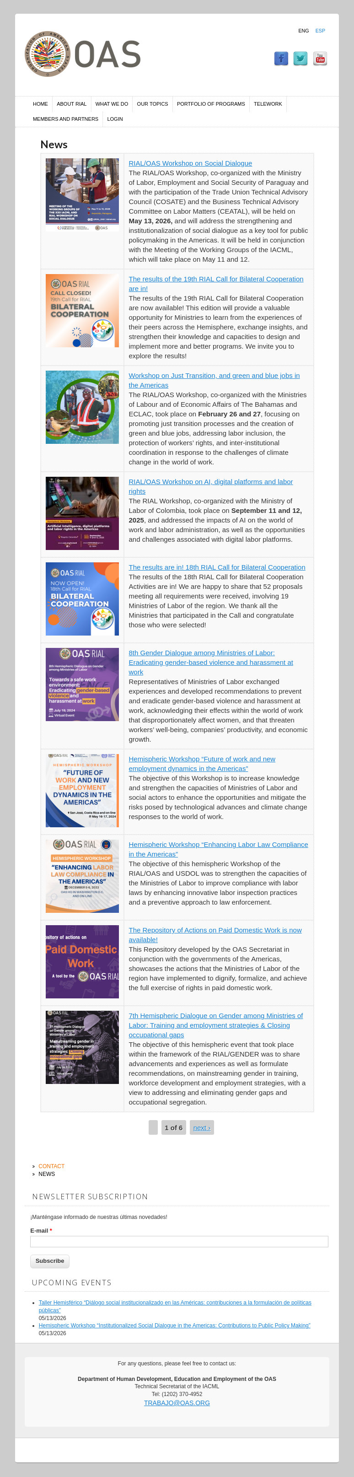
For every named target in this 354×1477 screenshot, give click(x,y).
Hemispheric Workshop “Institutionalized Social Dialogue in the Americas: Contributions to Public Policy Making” (175, 1325)
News (46, 1174)
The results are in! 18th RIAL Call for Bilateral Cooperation (217, 567)
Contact (51, 1166)
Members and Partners (65, 119)
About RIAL (71, 104)
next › (202, 1128)
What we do (112, 104)
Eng (303, 30)
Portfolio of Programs (211, 104)
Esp (320, 30)
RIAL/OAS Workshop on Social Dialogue (190, 163)
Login (115, 119)
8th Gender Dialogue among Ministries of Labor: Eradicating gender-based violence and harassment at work (211, 662)
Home (40, 104)
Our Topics (152, 104)
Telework (268, 104)
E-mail (41, 1230)
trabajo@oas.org (177, 1403)
